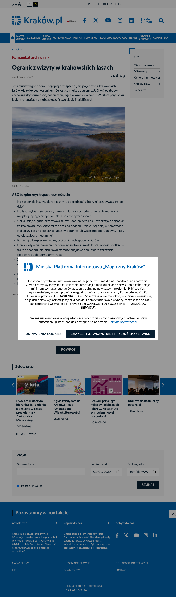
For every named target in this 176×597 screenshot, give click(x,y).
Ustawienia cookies (44, 334)
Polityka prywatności (122, 322)
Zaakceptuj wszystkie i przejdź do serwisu (110, 334)
